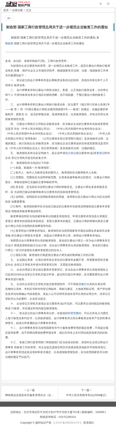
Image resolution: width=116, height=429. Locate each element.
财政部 (9, 43)
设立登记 (70, 153)
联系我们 (88, 422)
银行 (84, 284)
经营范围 (73, 313)
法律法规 (17, 10)
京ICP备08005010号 (67, 422)
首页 (6, 10)
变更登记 (99, 153)
